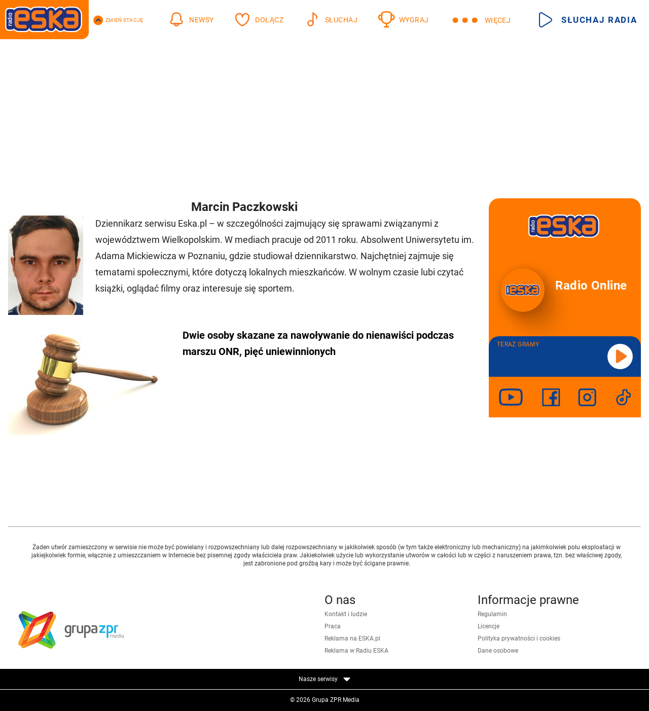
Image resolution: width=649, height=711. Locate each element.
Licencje (488, 626)
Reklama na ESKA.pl (352, 638)
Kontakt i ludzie (345, 614)
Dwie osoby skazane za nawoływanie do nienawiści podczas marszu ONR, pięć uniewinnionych (318, 343)
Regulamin (492, 614)
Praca (332, 626)
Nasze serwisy (324, 679)
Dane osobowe (498, 650)
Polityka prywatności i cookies (519, 638)
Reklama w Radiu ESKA (356, 650)
